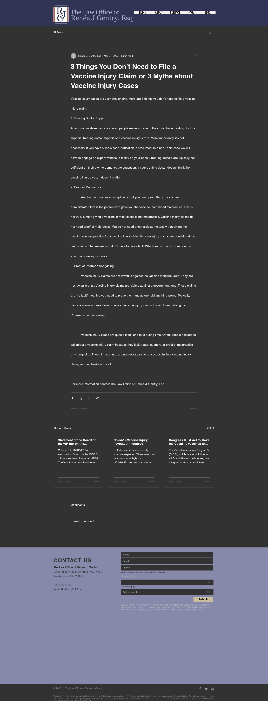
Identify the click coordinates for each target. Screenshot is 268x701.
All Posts (58, 32)
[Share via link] (97, 398)
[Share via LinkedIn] (89, 398)
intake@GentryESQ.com (68, 589)
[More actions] (195, 56)
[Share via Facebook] (72, 398)
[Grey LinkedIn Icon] (212, 689)
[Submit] (203, 599)
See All (210, 427)
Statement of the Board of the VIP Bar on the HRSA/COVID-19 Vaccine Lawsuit (77, 441)
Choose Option (129, 576)
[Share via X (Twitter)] (80, 398)
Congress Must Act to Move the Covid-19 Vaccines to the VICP (189, 441)
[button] (210, 32)
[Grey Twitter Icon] (206, 689)
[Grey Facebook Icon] (200, 689)
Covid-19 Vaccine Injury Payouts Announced (130, 441)
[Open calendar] (208, 592)
